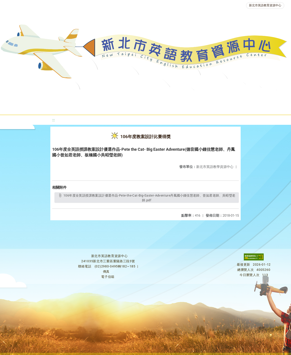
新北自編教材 (122, 96)
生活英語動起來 (265, 96)
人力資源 (233, 96)
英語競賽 (206, 96)
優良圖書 (152, 96)
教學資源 (92, 96)
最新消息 (43, 96)
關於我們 (16, 96)
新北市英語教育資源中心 (265, 5)
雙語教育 (129, 107)
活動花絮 (156, 107)
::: (53, 120)
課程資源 (65, 96)
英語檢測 (179, 96)
